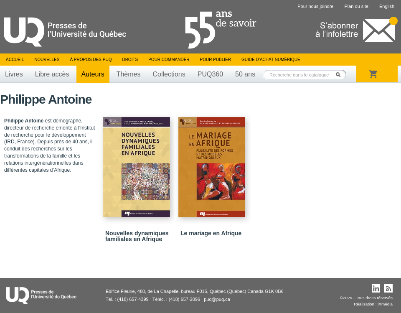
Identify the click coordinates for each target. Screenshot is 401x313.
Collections (168, 74)
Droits (130, 59)
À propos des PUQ (91, 59)
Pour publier (215, 59)
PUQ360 (210, 74)
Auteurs (92, 74)
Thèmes (129, 74)
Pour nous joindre (315, 6)
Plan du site (356, 6)
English (386, 6)
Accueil (15, 59)
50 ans (245, 74)
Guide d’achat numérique (270, 59)
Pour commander (168, 59)
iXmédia (385, 304)
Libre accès (52, 74)
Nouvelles (46, 59)
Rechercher (340, 74)
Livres (14, 74)
